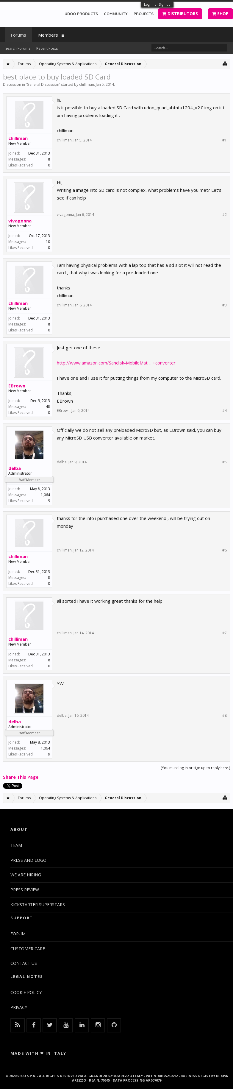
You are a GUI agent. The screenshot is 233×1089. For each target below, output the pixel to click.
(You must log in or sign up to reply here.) (195, 767)
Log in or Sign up (157, 4)
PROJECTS (144, 13)
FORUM (18, 934)
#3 (224, 305)
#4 (224, 410)
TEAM (16, 845)
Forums (18, 35)
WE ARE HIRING (25, 875)
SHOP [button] (220, 13)
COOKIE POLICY (26, 992)
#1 (224, 140)
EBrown (16, 386)
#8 (224, 715)
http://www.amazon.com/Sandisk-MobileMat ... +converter (116, 363)
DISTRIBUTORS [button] (180, 13)
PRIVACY (18, 1007)
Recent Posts (47, 48)
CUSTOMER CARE (27, 948)
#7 (224, 633)
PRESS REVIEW (24, 889)
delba (14, 468)
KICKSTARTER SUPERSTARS (37, 904)
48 (48, 406)
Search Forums (17, 48)
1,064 (45, 494)
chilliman (86, 84)
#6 (224, 550)
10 (48, 241)
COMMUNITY (116, 13)
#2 (224, 214)
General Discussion (43, 84)
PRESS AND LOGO (28, 860)
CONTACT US (23, 963)
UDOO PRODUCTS (81, 13)
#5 (224, 462)
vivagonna (20, 221)
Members (48, 35)
